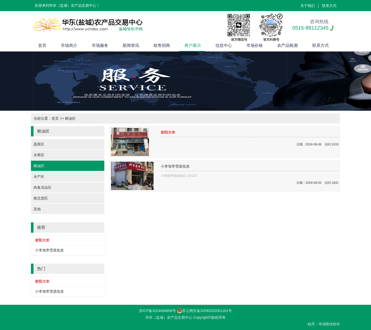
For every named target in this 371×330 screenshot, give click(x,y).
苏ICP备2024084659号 (157, 311)
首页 (42, 45)
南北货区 (40, 198)
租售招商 (162, 45)
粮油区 (38, 166)
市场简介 (69, 45)
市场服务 (100, 45)
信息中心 (223, 45)
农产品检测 (287, 45)
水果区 (38, 155)
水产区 (38, 177)
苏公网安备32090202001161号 (204, 310)
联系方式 (329, 6)
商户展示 (192, 45)
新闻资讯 (131, 45)
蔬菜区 (38, 144)
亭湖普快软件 (329, 324)
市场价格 (254, 45)
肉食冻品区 (42, 187)
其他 (37, 209)
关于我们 (307, 6)
